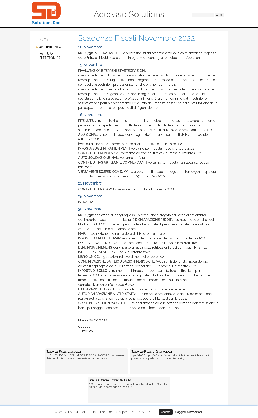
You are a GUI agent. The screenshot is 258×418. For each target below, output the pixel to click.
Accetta (165, 412)
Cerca (219, 14)
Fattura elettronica (50, 55)
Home (43, 39)
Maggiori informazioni (188, 412)
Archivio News (51, 47)
